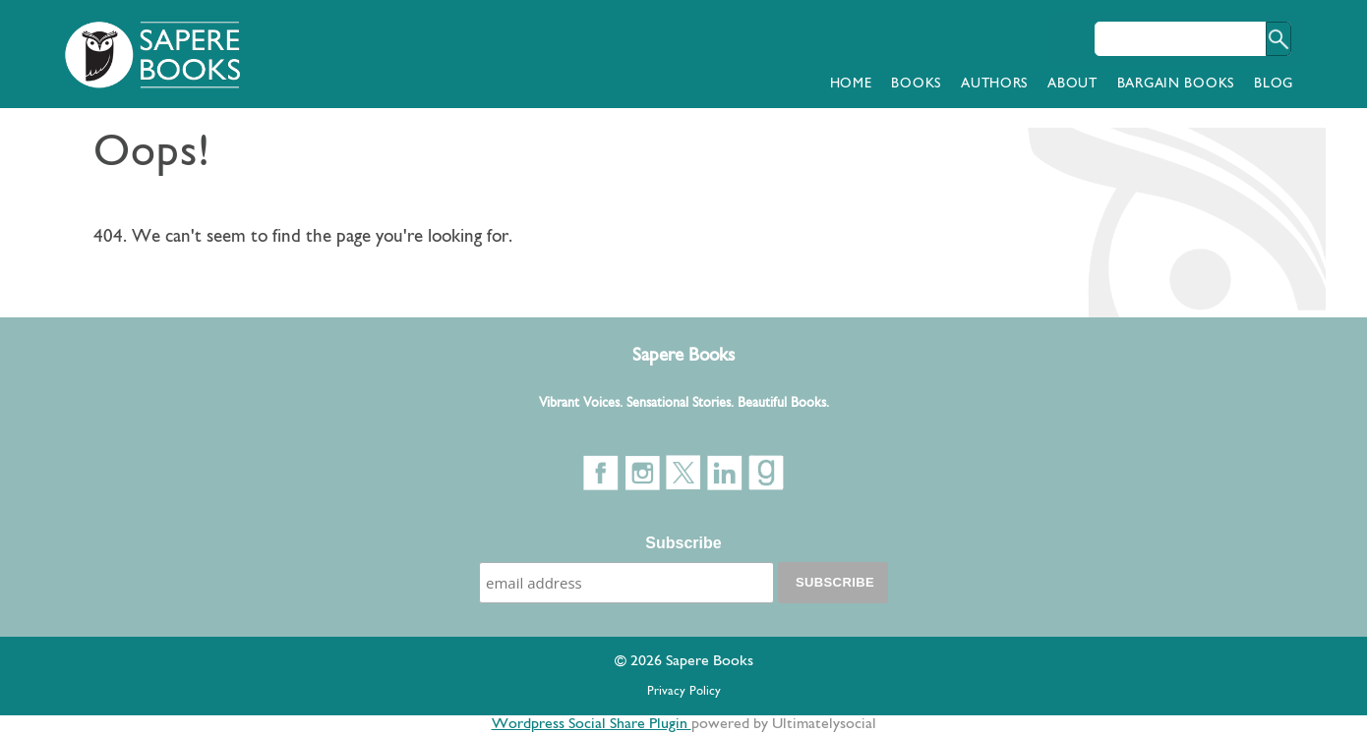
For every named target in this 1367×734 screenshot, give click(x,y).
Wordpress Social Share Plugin (591, 724)
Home (851, 84)
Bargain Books (1175, 84)
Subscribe (683, 543)
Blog (1273, 84)
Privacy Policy (684, 691)
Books (916, 84)
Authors (994, 84)
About (1072, 84)
